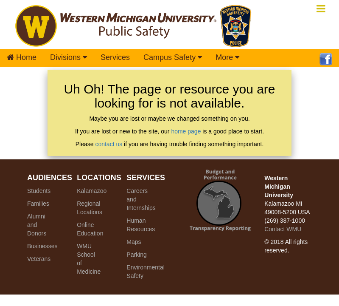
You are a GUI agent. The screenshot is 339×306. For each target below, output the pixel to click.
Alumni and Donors (36, 225)
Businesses (42, 246)
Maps (133, 241)
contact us (108, 144)
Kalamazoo (91, 190)
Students (38, 190)
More (227, 57)
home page (186, 131)
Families (38, 203)
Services (115, 57)
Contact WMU (282, 229)
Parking (136, 254)
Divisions (68, 57)
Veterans (38, 258)
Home (21, 57)
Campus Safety (172, 57)
